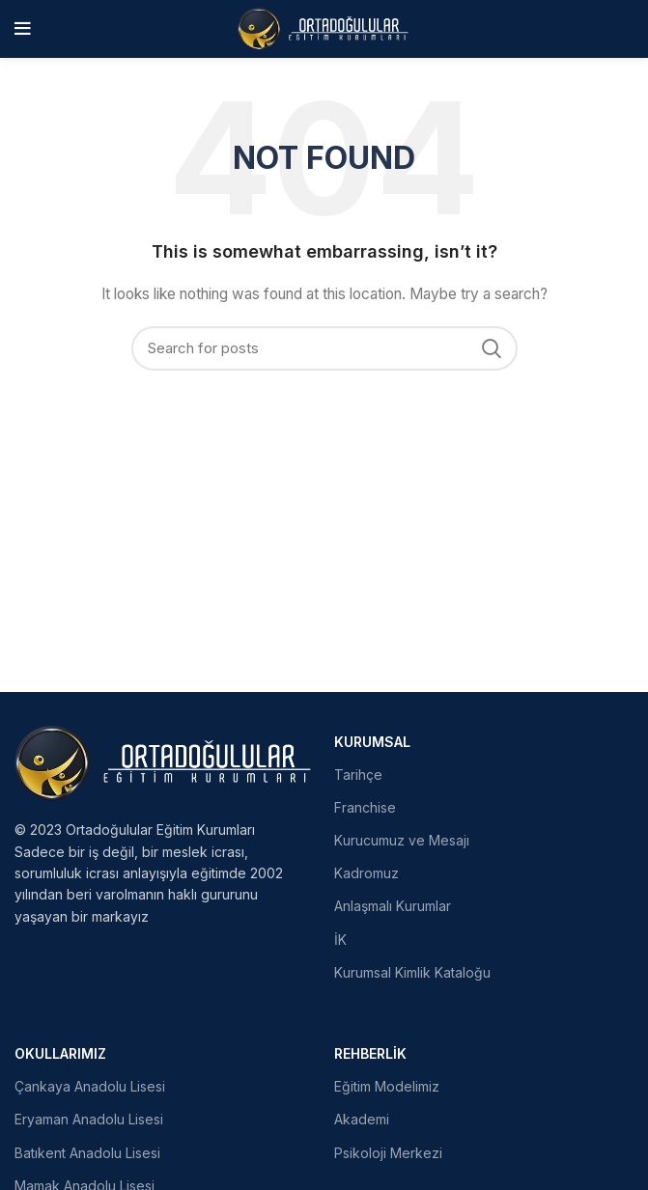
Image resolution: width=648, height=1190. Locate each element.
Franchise (365, 807)
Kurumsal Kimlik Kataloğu (412, 972)
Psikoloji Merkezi (388, 1153)
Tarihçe (358, 774)
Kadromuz (366, 873)
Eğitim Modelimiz (386, 1086)
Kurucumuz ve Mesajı (401, 840)
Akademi (361, 1119)
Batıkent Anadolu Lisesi (87, 1153)
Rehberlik (370, 1053)
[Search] (324, 348)
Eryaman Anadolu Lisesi (88, 1119)
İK (340, 939)
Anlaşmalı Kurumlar (392, 906)
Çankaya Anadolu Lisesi (89, 1086)
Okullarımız (60, 1053)
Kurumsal (372, 741)
